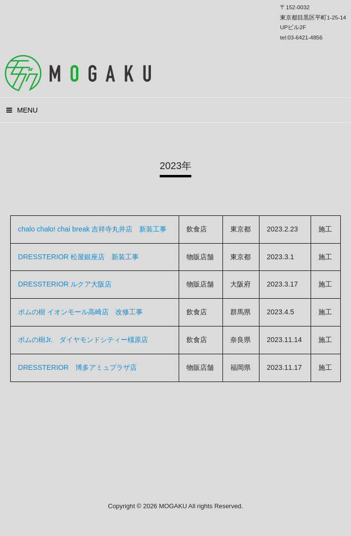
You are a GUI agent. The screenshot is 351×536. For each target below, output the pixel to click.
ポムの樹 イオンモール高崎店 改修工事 (80, 312)
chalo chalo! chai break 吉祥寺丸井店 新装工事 (92, 229)
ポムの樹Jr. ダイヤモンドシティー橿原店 (83, 340)
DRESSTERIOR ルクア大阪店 (64, 284)
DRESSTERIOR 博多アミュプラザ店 (77, 367)
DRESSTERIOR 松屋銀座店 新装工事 (78, 257)
